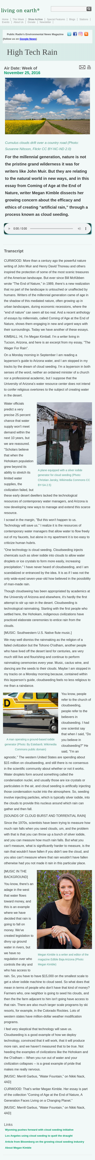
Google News (28, 38)
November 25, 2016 (22, 73)
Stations (83, 19)
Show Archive (35, 19)
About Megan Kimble (18, 1147)
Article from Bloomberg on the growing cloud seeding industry (44, 1141)
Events (5, 22)
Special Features (56, 19)
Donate (31, 22)
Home (5, 19)
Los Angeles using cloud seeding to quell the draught (39, 1135)
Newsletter (45, 22)
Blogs (72, 19)
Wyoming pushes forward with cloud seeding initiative (39, 1129)
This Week (18, 19)
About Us (18, 22)
